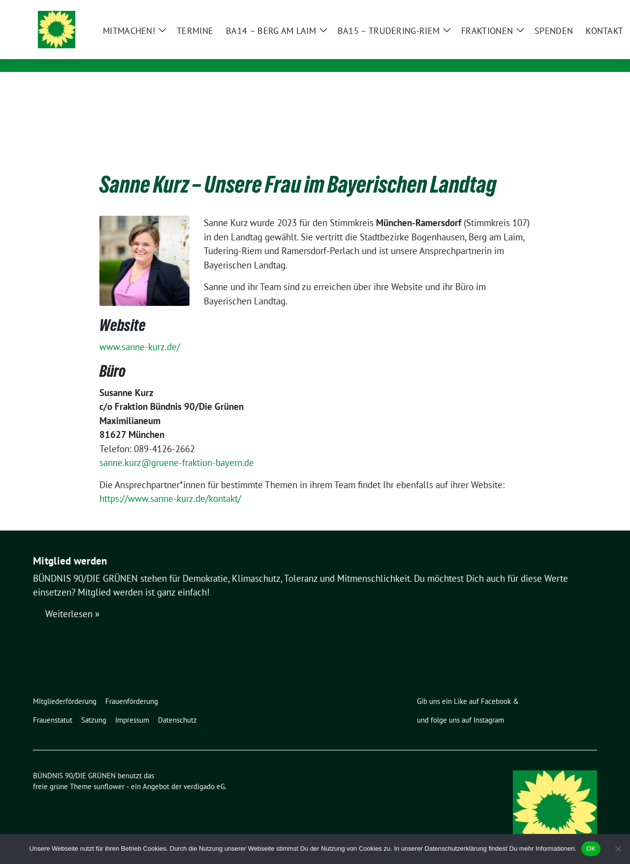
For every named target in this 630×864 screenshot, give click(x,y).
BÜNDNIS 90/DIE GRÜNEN (175, 38)
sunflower (109, 771)
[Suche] (565, 8)
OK (591, 848)
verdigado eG (204, 771)
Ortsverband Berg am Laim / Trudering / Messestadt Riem (244, 52)
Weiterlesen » (72, 599)
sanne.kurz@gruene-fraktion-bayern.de (176, 447)
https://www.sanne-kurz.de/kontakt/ (170, 483)
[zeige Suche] (579, 8)
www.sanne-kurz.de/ (139, 331)
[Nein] (618, 849)
